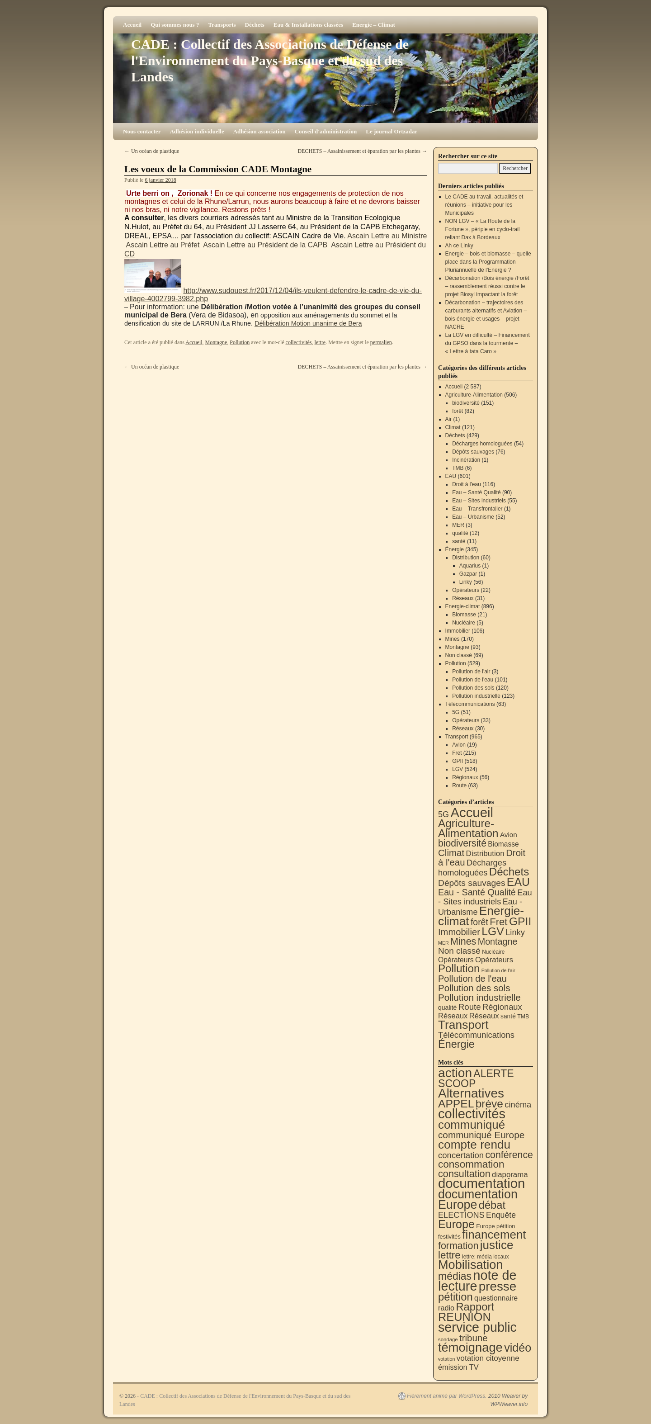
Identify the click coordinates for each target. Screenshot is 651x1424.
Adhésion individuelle (197, 131)
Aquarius (470, 566)
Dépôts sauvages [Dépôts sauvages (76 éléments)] (471, 883)
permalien (381, 342)
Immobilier (457, 631)
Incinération (466, 460)
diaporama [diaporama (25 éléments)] (510, 1174)
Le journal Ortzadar (391, 131)
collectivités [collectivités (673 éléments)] (471, 1114)
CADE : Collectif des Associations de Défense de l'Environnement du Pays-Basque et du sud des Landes (270, 60)
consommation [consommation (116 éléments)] (471, 1164)
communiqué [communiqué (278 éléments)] (471, 1124)
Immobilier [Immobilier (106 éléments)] (459, 932)
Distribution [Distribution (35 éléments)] (485, 853)
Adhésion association (259, 131)
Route (459, 785)
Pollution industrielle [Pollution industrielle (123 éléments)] (479, 997)
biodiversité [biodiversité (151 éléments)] (462, 843)
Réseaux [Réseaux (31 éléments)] (484, 1016)
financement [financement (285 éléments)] (494, 1234)
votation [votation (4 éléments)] (446, 1359)
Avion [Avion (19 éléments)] (508, 834)
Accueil (132, 24)
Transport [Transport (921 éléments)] (463, 1024)
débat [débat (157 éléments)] (492, 1205)
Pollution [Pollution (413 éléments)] (459, 968)
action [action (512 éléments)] (455, 1073)
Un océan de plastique (151, 151)
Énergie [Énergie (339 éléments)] (456, 1044)
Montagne (216, 342)
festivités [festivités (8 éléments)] (449, 1236)
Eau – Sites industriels (479, 500)
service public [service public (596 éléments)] (477, 1327)
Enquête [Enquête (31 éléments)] (501, 1215)
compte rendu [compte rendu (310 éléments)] (474, 1144)
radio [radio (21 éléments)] (446, 1308)
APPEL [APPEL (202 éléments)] (456, 1104)
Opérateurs (465, 590)
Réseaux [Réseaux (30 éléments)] (452, 1016)
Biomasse (464, 614)
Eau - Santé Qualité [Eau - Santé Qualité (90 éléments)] (477, 892)
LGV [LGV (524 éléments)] (492, 931)
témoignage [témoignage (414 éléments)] (470, 1347)
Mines (452, 639)
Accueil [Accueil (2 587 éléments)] (471, 812)
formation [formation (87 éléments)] (458, 1245)
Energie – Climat (373, 24)
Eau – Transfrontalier (477, 509)
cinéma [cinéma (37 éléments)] (518, 1104)
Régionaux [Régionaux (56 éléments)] (502, 1007)
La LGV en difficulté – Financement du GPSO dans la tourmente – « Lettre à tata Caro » (487, 343)
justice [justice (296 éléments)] (497, 1245)
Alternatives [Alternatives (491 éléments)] (471, 1093)
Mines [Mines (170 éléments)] (463, 941)
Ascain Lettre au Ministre (387, 236)
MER (458, 525)
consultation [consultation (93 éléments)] (464, 1173)
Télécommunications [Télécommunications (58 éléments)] (476, 1035)
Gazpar (468, 574)
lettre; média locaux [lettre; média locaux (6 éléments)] (485, 1257)
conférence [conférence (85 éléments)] (509, 1155)
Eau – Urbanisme (473, 517)
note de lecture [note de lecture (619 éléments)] (477, 1280)
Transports (222, 24)
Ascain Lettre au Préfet (163, 245)
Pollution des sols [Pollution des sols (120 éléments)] (474, 988)
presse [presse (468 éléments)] (497, 1286)
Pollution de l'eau (472, 680)
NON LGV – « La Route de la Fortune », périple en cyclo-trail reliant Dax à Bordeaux (482, 229)
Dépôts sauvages (473, 452)
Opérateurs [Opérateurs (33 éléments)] (494, 960)
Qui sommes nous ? (175, 24)
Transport (456, 736)
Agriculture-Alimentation (474, 395)
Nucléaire (463, 623)
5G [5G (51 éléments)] (443, 814)
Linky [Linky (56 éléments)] (515, 932)
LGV (457, 769)
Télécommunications (470, 704)
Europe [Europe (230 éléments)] (456, 1224)
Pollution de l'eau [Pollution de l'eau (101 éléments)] (472, 979)
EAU (451, 476)
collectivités (299, 342)
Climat (453, 427)
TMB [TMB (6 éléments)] (523, 1016)
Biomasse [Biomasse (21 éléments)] (503, 844)
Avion (459, 745)
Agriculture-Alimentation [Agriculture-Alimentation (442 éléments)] (468, 828)
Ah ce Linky (459, 245)
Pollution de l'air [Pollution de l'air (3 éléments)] (498, 970)
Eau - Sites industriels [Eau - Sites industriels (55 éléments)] (485, 897)
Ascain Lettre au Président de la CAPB (265, 245)
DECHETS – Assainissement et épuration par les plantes (362, 151)
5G (455, 712)
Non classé (458, 655)
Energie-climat (462, 606)
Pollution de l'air (471, 671)
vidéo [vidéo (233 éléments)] (517, 1347)
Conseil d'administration (326, 131)
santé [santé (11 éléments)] (508, 1016)
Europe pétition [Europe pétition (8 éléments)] (495, 1226)
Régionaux (465, 777)
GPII (457, 761)
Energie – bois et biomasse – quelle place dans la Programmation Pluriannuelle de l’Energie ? (488, 262)
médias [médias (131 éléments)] (455, 1276)
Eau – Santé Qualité (476, 492)
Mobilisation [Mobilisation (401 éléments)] (470, 1265)
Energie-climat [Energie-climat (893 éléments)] (481, 916)
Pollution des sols (473, 688)
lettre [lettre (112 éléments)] (449, 1255)
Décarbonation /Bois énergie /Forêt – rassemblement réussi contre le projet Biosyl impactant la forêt (487, 286)
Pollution (240, 342)
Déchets (254, 24)
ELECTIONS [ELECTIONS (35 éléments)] (461, 1215)
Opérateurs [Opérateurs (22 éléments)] (456, 960)
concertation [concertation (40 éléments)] (461, 1155)
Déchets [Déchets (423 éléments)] (509, 872)
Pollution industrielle (476, 696)
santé (458, 541)
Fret (457, 753)
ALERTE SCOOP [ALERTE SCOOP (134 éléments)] (476, 1078)
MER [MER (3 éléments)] (443, 943)
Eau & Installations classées (308, 24)
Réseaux (462, 598)
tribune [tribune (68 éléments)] (473, 1338)
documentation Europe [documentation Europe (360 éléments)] (478, 1199)
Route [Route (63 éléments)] (469, 1007)
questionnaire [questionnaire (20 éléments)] (496, 1298)
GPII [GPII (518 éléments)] (520, 921)
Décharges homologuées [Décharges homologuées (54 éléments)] (472, 867)
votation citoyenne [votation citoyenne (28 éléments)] (488, 1357)
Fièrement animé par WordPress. (447, 1396)
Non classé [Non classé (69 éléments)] (459, 951)
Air (448, 419)
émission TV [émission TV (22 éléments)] (458, 1367)
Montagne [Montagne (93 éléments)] (498, 941)
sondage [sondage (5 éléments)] (448, 1339)
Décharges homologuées (482, 443)
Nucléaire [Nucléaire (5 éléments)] (493, 952)
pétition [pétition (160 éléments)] (455, 1297)
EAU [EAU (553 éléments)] (518, 881)
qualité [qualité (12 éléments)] (447, 1007)
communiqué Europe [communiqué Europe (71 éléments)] (481, 1135)
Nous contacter (141, 131)
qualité (460, 533)
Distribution (465, 557)
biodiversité (466, 403)
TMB (457, 468)
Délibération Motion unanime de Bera (308, 323)
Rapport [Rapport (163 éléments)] (475, 1307)
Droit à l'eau (466, 484)
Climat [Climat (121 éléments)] (451, 852)
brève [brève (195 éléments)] (489, 1104)
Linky (465, 582)
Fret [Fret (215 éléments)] (498, 921)
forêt (457, 411)
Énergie (454, 549)
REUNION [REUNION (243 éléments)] (464, 1316)
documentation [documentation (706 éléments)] (481, 1183)
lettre (320, 342)
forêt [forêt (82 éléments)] (479, 922)
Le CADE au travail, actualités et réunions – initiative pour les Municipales (484, 205)
